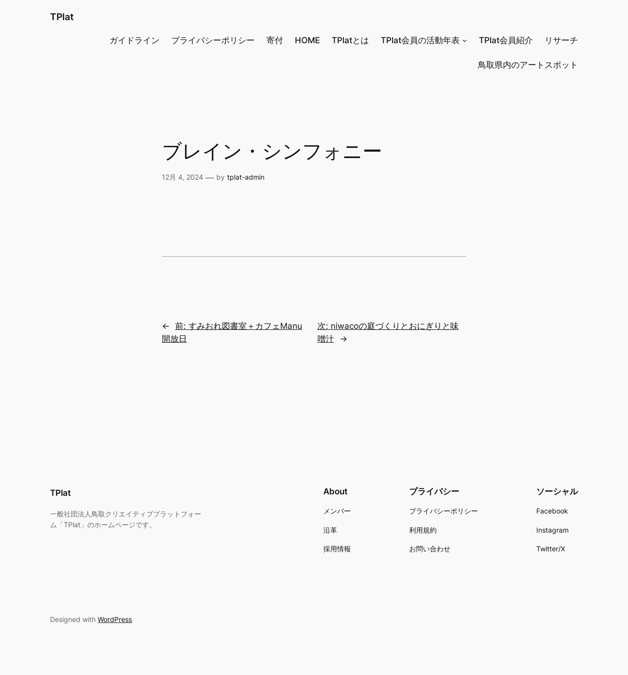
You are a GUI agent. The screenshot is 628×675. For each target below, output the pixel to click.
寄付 (274, 40)
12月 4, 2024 (182, 177)
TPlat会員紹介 (506, 40)
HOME (307, 40)
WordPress (115, 619)
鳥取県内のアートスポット (528, 65)
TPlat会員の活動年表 (420, 40)
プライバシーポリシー (213, 40)
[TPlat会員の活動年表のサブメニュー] (464, 40)
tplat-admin (245, 177)
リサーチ (561, 40)
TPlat (62, 17)
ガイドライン (134, 40)
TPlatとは (350, 40)
